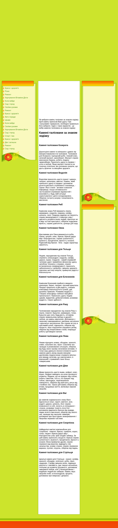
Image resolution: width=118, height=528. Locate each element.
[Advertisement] (39, 39)
